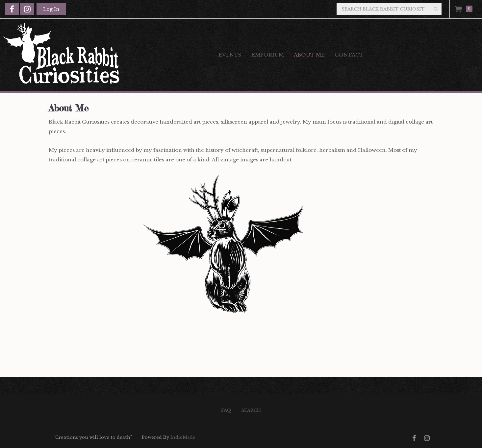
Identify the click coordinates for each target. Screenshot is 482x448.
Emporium (267, 55)
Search (251, 410)
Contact (349, 55)
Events (229, 55)
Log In (51, 9)
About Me (309, 55)
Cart (460, 9)
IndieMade (182, 437)
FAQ (226, 410)
